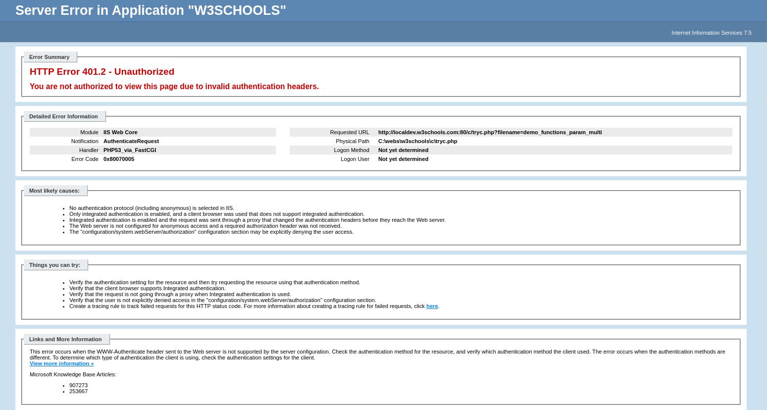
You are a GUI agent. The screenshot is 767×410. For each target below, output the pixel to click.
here (432, 306)
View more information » (62, 363)
